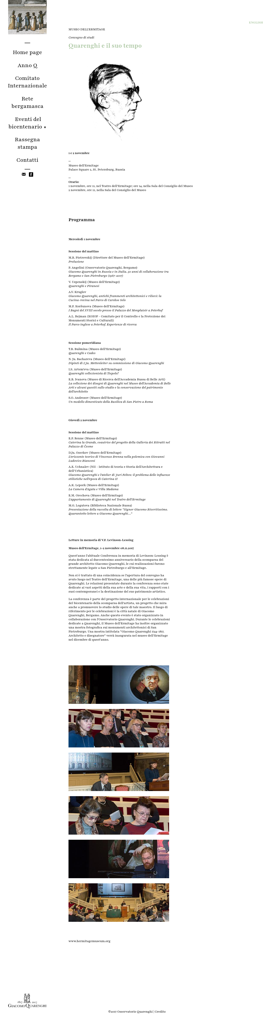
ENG (256, 23)
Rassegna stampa (27, 143)
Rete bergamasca (27, 102)
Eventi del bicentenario (27, 122)
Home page (27, 52)
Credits (160, 1012)
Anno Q (27, 65)
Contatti (27, 160)
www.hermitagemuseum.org (89, 941)
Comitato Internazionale (27, 81)
